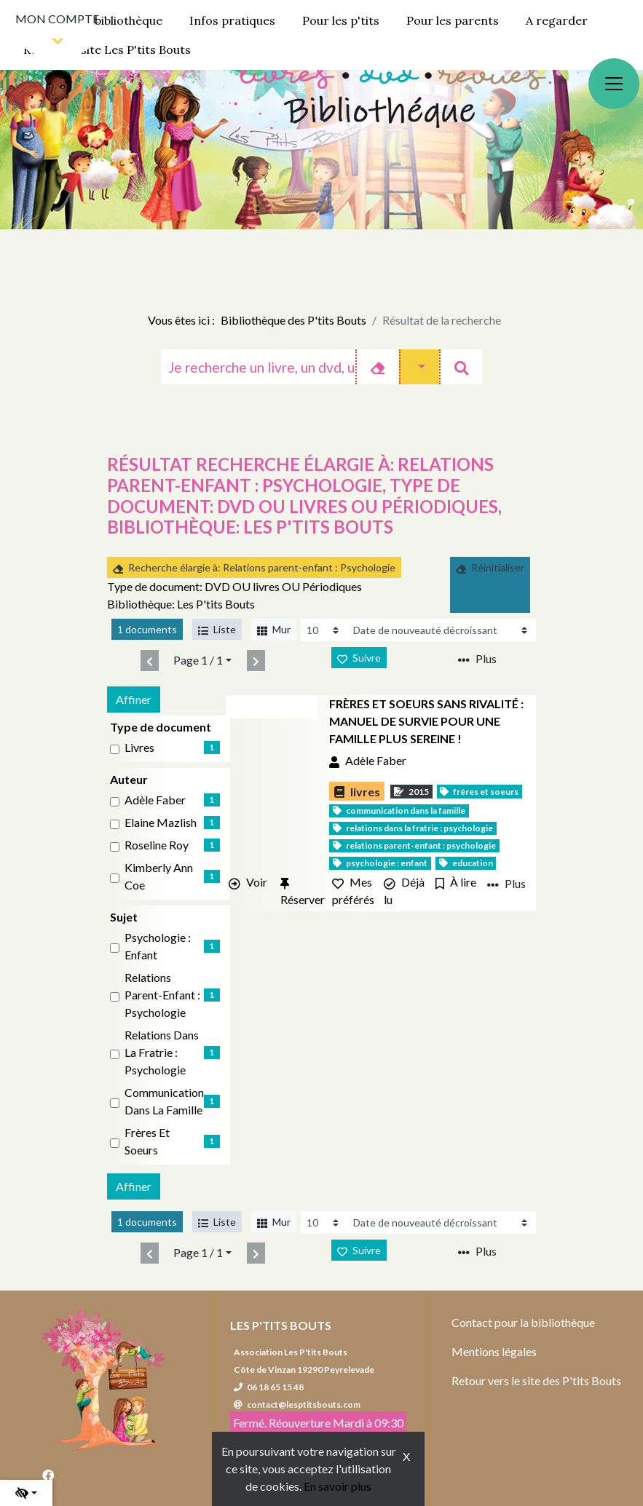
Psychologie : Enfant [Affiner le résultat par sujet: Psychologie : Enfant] (158, 946)
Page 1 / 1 (198, 660)
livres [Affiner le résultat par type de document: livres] (139, 747)
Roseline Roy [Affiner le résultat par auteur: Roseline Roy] (157, 845)
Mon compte (57, 18)
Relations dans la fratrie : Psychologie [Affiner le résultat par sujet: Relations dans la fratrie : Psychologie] (162, 1052)
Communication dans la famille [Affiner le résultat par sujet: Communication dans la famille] (164, 1101)
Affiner (133, 699)
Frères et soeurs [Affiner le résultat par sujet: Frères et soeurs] (147, 1141)
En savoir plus (337, 1486)
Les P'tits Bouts (280, 1325)
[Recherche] (258, 366)
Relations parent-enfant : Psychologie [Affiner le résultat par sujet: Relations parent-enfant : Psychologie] (162, 994)
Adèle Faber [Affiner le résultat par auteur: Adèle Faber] (155, 799)
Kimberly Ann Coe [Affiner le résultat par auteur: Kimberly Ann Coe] (159, 876)
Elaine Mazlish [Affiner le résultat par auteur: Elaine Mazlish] (161, 822)
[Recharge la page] (324, 630)
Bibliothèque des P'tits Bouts (293, 320)
